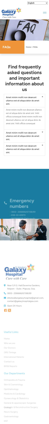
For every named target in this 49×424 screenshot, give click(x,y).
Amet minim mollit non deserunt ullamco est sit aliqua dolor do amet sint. (22, 100)
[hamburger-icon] (45, 12)
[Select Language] (37, 3)
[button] (24, 100)
